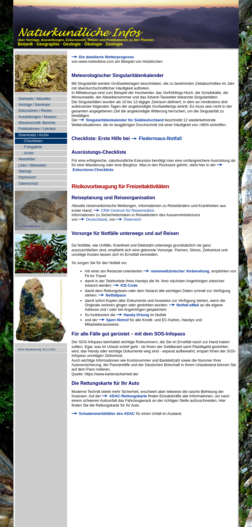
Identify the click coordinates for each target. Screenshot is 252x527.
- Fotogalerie (32, 147)
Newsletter (26, 159)
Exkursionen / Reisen (35, 111)
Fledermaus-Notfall (156, 138)
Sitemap (24, 171)
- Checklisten (32, 141)
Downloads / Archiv (33, 135)
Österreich (128, 219)
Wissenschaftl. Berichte (37, 123)
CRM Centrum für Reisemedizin (123, 210)
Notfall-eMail (184, 305)
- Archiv (28, 153)
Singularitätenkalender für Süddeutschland (121, 120)
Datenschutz (28, 183)
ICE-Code (125, 285)
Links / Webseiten (32, 165)
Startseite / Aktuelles (34, 99)
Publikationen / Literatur (37, 129)
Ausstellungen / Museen (37, 117)
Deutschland (93, 219)
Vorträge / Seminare (34, 105)
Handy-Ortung (132, 315)
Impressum (27, 177)
